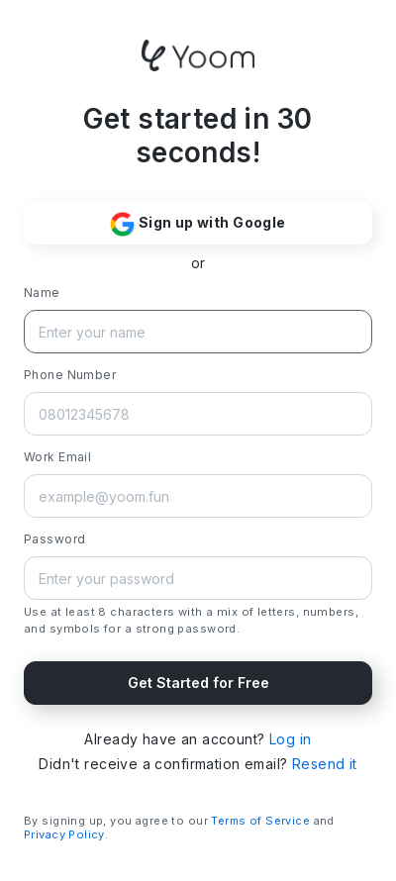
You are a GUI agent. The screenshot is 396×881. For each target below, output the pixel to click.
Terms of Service (260, 821)
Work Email (57, 456)
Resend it (324, 763)
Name (42, 292)
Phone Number (70, 374)
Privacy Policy (64, 834)
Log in (290, 739)
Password (54, 539)
